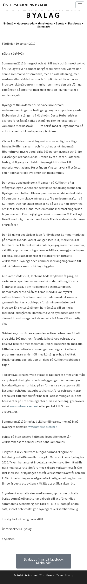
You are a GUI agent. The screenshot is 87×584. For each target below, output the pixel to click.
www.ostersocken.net (24, 406)
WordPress (46, 575)
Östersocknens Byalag (26, 4)
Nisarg (69, 575)
